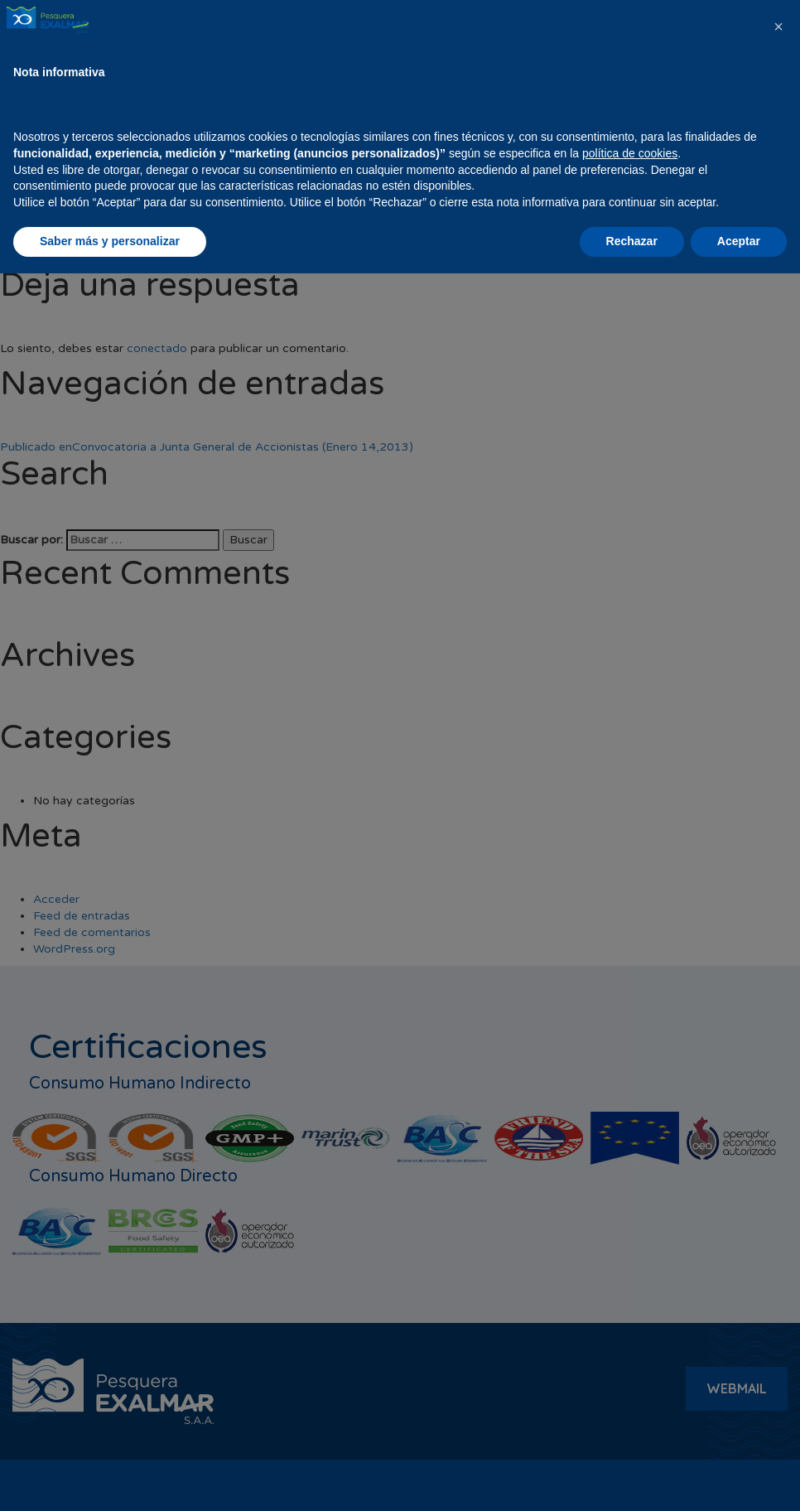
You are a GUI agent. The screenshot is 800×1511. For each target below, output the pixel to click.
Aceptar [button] (738, 1478)
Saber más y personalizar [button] (110, 1478)
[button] (778, 1264)
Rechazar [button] (632, 1478)
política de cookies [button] (629, 1391)
